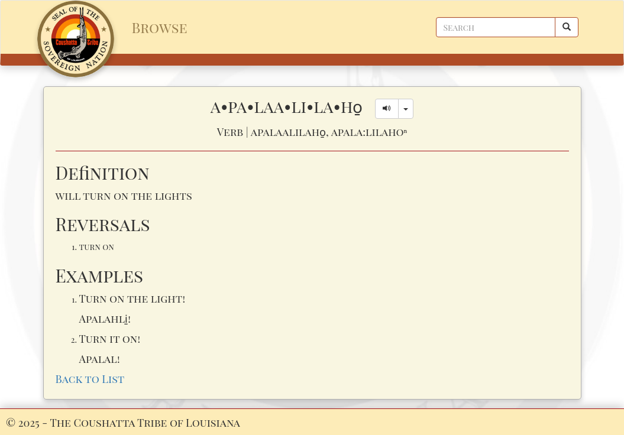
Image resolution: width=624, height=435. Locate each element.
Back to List (90, 378)
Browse (159, 27)
